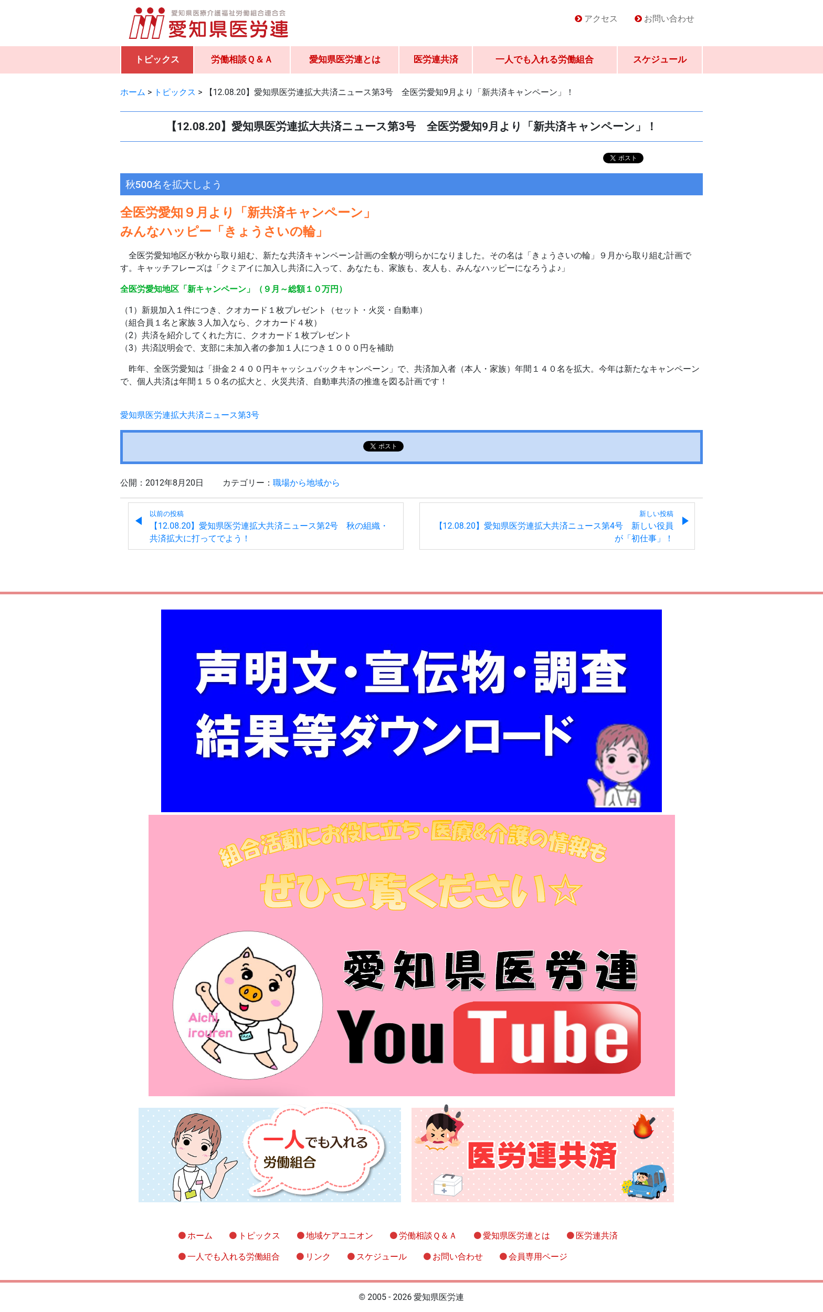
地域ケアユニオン (339, 1236)
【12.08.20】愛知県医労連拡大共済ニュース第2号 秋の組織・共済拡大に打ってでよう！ (269, 526)
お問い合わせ (669, 19)
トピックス (157, 59)
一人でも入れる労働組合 (544, 59)
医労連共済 (436, 59)
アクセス (601, 19)
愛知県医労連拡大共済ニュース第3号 (189, 415)
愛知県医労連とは (345, 59)
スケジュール (660, 59)
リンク (318, 1257)
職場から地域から (306, 483)
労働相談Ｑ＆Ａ (242, 59)
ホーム (200, 1236)
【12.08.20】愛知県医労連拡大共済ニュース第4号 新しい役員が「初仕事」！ (554, 526)
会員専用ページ (538, 1257)
